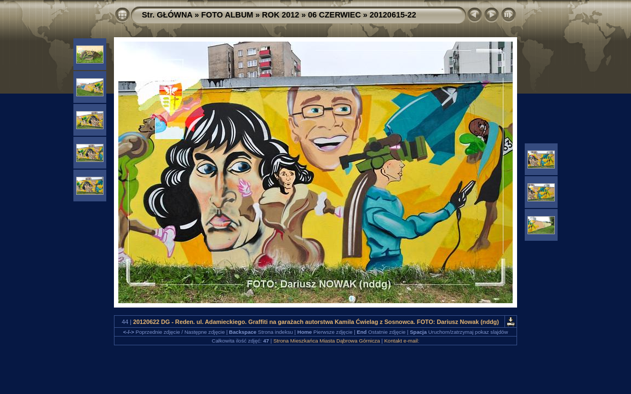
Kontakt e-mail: (401, 341)
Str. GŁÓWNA (167, 14)
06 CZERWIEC (334, 14)
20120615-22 (393, 14)
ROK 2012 (280, 14)
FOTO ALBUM (227, 14)
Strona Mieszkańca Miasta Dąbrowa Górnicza (326, 341)
